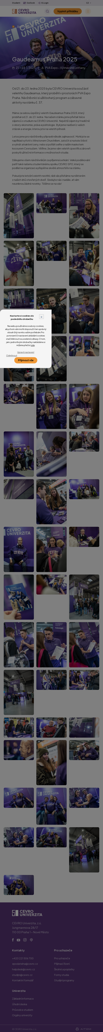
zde (33, 345)
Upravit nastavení (25, 352)
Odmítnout (11, 355)
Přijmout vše (26, 360)
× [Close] (41, 316)
